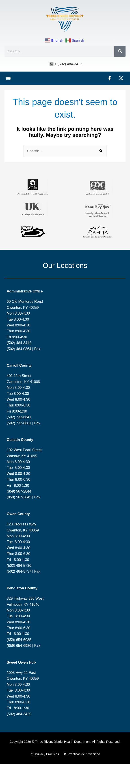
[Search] (120, 51)
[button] (8, 78)
